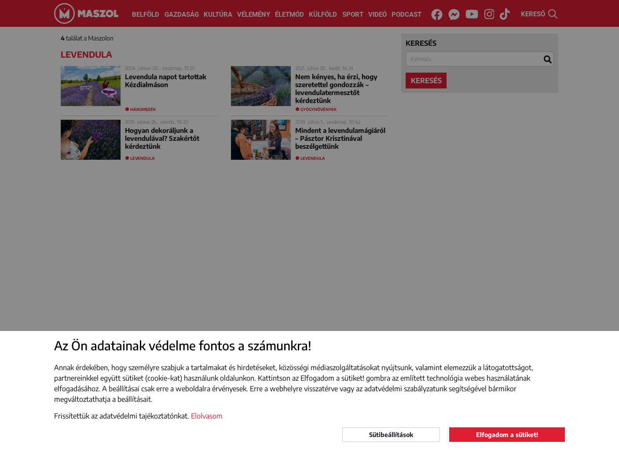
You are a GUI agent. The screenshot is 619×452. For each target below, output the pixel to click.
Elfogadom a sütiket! (507, 434)
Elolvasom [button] (207, 416)
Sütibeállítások (391, 434)
